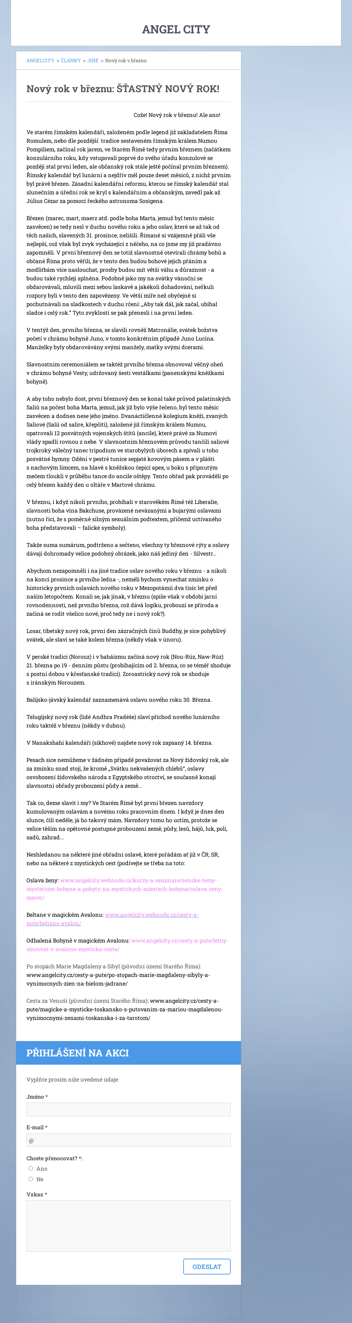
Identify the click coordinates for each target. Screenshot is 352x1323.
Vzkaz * (36, 1194)
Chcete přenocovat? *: (54, 1158)
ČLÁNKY (71, 60)
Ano (41, 1168)
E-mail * (36, 1127)
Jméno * (37, 1096)
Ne (39, 1179)
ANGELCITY (40, 60)
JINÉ (93, 60)
